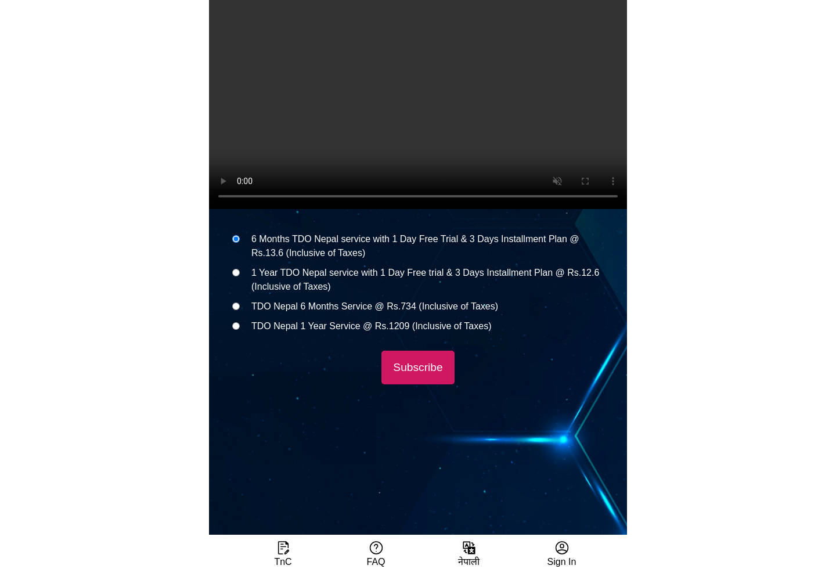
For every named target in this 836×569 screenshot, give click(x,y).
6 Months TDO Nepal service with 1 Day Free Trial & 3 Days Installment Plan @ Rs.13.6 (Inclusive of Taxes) (415, 246)
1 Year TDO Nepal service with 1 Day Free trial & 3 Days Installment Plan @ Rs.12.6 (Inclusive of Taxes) (425, 279)
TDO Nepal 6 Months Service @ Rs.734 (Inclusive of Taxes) (374, 306)
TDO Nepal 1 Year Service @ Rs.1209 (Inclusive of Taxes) (371, 326)
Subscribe (417, 367)
